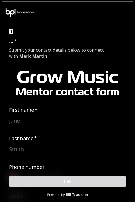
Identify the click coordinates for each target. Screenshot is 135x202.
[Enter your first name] (67, 120)
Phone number (27, 167)
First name (23, 109)
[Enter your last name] (67, 149)
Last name (23, 138)
